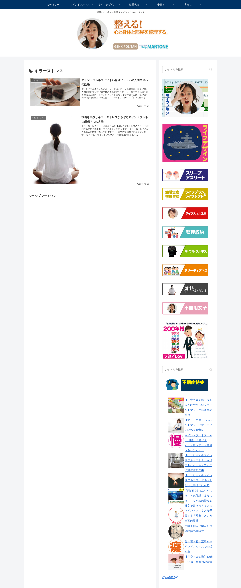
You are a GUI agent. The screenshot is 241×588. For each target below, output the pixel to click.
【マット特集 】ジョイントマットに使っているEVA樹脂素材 (199, 425)
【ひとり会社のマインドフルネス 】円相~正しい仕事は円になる (198, 480)
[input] (188, 69)
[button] (210, 69)
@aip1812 (170, 577)
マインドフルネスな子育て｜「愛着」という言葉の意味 (198, 515)
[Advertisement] (54, 220)
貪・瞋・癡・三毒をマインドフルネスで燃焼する (198, 546)
